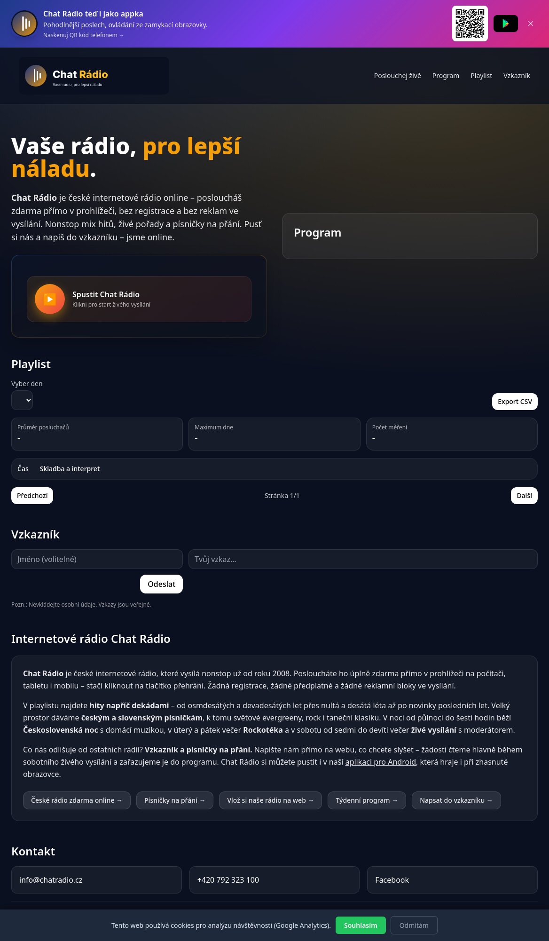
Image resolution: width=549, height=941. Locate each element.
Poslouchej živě (397, 75)
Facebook (392, 880)
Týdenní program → (367, 800)
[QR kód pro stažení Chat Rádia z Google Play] (470, 23)
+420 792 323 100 (228, 880)
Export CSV (515, 401)
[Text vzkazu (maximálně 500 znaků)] (363, 559)
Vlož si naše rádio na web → (270, 800)
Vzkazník (516, 75)
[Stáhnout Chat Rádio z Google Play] (506, 23)
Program (446, 75)
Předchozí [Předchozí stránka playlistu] (32, 495)
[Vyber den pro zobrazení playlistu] (22, 400)
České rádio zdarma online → (77, 800)
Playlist (481, 75)
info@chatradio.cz (50, 880)
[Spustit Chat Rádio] (50, 299)
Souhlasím (360, 925)
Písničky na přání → (174, 800)
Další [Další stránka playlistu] (524, 495)
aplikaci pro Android (380, 762)
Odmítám (414, 925)
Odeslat (161, 584)
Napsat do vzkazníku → (456, 800)
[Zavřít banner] (531, 23)
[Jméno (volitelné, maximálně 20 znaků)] (97, 559)
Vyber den (27, 383)
